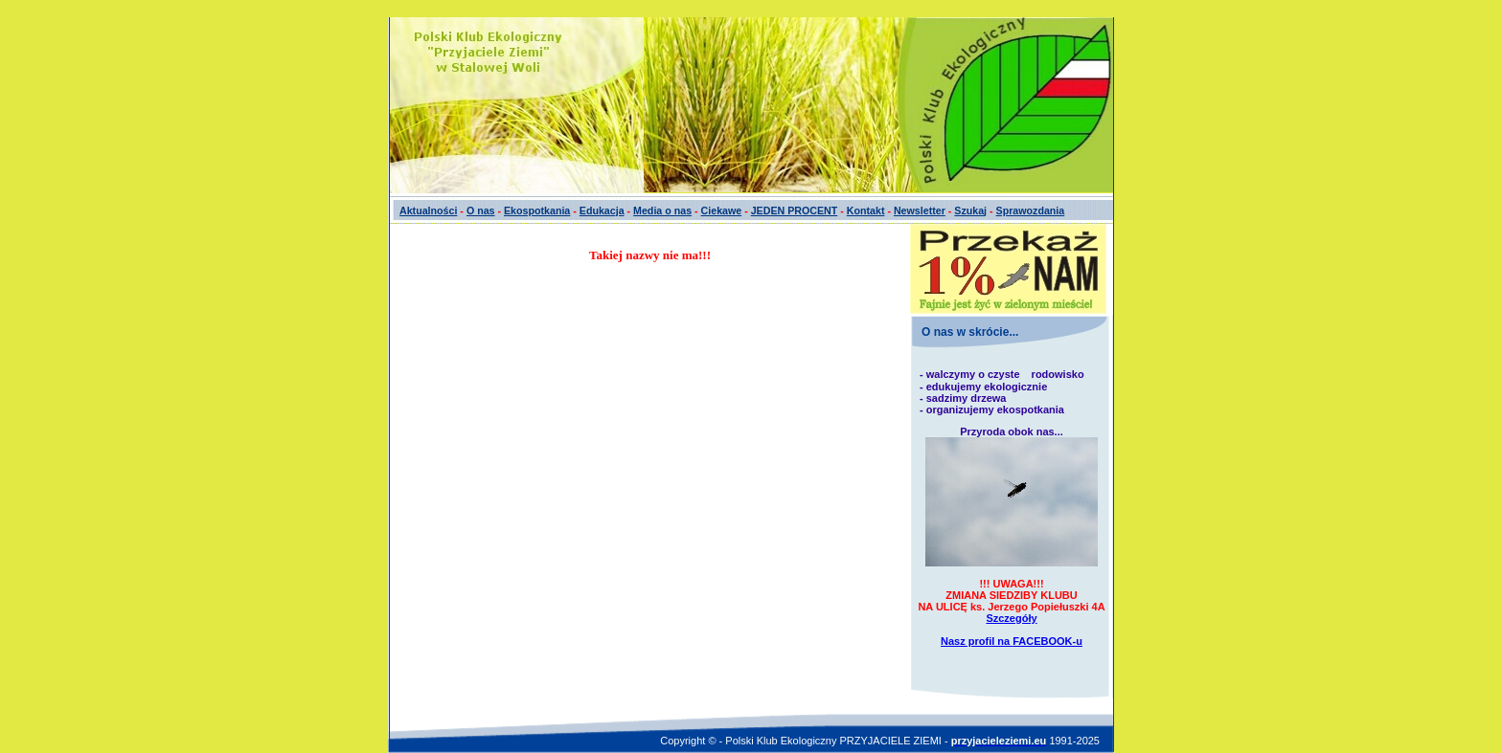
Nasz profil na (1011, 641)
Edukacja (602, 210)
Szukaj (970, 210)
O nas (481, 210)
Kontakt (866, 210)
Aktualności (428, 210)
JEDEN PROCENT (794, 210)
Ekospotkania (537, 210)
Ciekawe (721, 210)
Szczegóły (1011, 618)
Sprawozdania (1030, 210)
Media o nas (662, 210)
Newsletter (919, 210)
